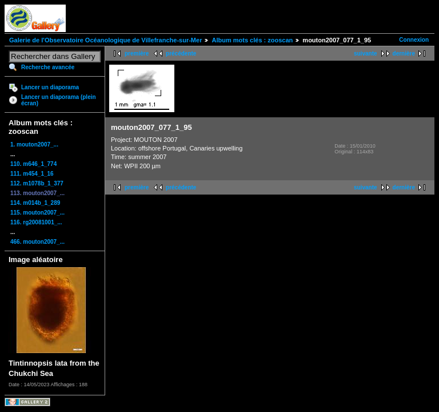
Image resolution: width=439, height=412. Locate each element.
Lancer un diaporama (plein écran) (58, 100)
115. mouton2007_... (37, 212)
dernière (404, 53)
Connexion (414, 40)
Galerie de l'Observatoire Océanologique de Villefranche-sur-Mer (105, 40)
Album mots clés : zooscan (252, 40)
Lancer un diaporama (50, 87)
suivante (365, 53)
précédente (181, 53)
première (137, 53)
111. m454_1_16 (32, 174)
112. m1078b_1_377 (36, 183)
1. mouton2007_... (34, 144)
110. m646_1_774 (33, 164)
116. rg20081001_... (36, 222)
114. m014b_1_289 (35, 203)
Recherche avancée (47, 67)
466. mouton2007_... (37, 242)
